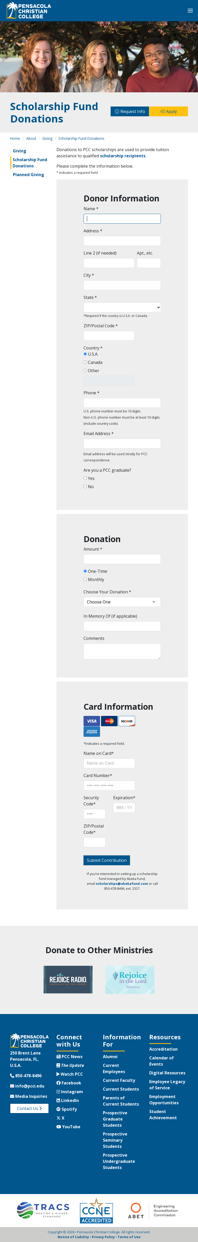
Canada (94, 362)
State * (90, 297)
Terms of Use (129, 1237)
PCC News (69, 1056)
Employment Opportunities (164, 1100)
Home (15, 138)
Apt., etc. (145, 253)
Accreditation (163, 1049)
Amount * (93, 549)
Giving (47, 138)
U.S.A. (92, 354)
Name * (91, 208)
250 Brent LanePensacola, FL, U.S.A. (25, 1059)
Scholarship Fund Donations (81, 138)
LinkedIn (67, 1100)
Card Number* (98, 775)
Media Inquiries (28, 1096)
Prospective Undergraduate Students (119, 1161)
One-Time (97, 571)
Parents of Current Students (121, 1101)
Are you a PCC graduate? (107, 470)
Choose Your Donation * (107, 592)
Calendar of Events (161, 1061)
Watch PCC (69, 1074)
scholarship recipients (122, 156)
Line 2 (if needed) (100, 253)
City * (89, 275)
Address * (93, 231)
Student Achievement (163, 1115)
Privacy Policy (103, 1237)
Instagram (69, 1091)
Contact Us (29, 1108)
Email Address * (99, 433)
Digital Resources (167, 1073)
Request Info (132, 111)
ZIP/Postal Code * (101, 326)
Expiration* (124, 797)
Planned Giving (28, 174)
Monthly (95, 579)
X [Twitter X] (60, 1118)
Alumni (110, 1056)
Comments (94, 638)
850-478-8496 (26, 1075)
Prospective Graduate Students (115, 1119)
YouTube (68, 1127)
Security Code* (91, 801)
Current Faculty (119, 1080)
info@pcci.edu (27, 1086)
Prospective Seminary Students (115, 1140)
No (90, 486)
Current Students (121, 1089)
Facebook (68, 1083)
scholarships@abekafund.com (122, 883)
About (31, 138)
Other (93, 370)
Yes (91, 478)
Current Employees (114, 1068)
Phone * (92, 393)
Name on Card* (99, 753)
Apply (171, 111)
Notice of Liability (73, 1237)
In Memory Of (97, 616)
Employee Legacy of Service (167, 1085)
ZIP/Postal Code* (94, 829)
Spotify (66, 1109)
